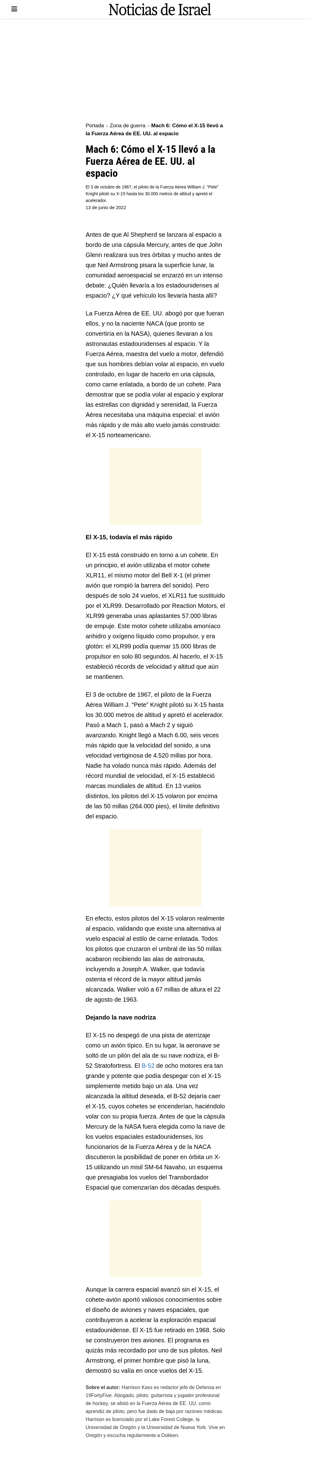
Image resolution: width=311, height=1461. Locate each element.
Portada (95, 126)
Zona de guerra (127, 126)
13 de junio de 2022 (106, 207)
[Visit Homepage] (160, 9)
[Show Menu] (14, 9)
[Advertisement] (155, 71)
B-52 (148, 1065)
